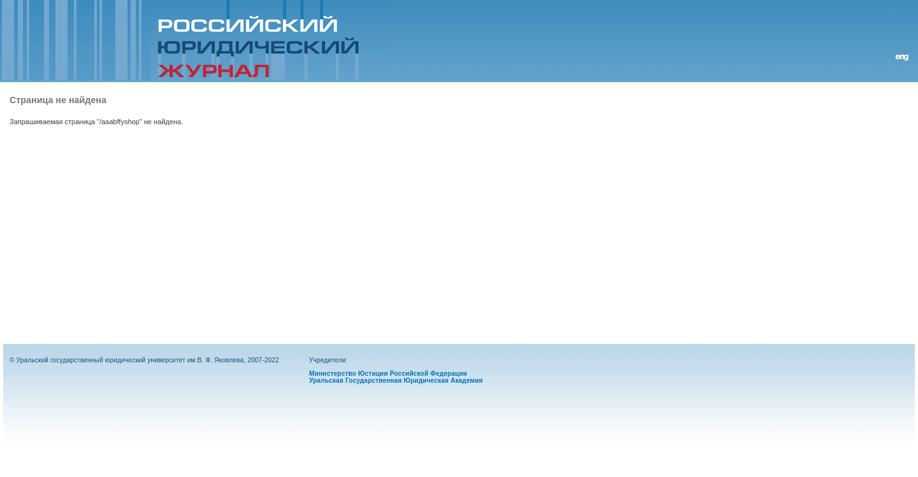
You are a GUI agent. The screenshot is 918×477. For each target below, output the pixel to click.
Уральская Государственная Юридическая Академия (396, 380)
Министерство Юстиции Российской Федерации (388, 373)
